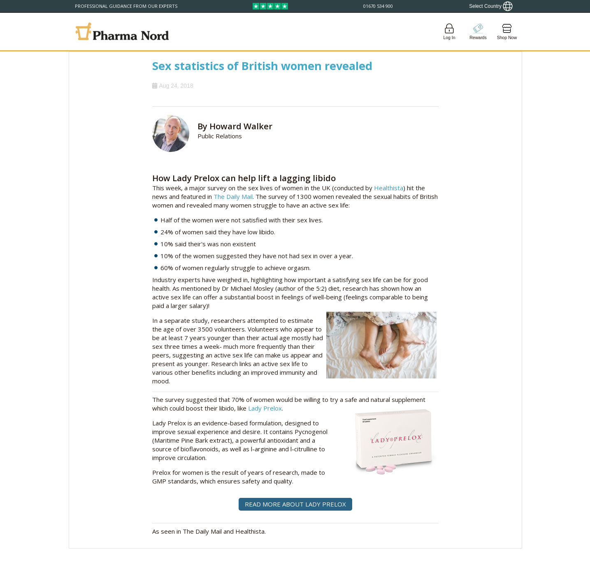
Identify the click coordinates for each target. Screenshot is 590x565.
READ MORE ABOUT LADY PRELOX (295, 504)
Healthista (388, 188)
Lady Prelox (265, 408)
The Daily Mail (233, 196)
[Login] (449, 31)
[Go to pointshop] (478, 31)
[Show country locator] (491, 6)
